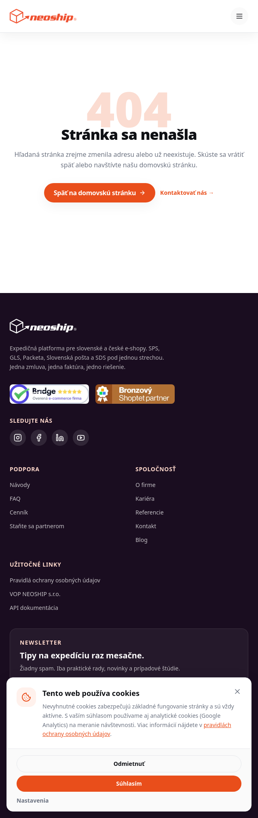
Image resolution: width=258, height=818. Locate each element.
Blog (141, 540)
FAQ (15, 498)
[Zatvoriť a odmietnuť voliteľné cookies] (237, 691)
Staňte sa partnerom (37, 526)
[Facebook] (39, 438)
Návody (20, 485)
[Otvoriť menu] (239, 16)
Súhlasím (129, 783)
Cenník (19, 512)
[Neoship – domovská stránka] (43, 16)
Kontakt (145, 526)
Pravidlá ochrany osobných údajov (55, 580)
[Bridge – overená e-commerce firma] (49, 394)
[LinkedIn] (60, 438)
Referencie (149, 512)
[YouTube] (81, 438)
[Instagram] (18, 438)
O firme (145, 485)
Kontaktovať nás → (187, 192)
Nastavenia (33, 800)
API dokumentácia (34, 607)
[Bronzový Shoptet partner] (135, 394)
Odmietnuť (129, 763)
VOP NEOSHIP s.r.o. (35, 594)
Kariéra (144, 498)
